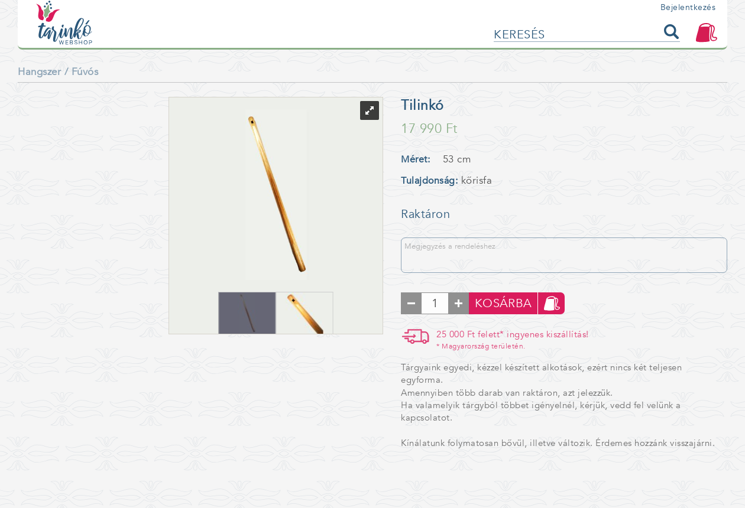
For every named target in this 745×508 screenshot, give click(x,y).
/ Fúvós (81, 72)
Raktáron (425, 214)
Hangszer (39, 72)
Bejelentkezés (688, 7)
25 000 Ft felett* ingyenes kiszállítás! (512, 340)
